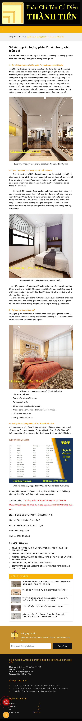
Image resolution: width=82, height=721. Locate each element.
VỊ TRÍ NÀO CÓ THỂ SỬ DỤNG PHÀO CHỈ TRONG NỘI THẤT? (34, 691)
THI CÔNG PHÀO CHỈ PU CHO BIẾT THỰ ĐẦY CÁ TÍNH (33, 554)
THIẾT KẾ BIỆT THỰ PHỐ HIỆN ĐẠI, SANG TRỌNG (31, 563)
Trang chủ (12, 37)
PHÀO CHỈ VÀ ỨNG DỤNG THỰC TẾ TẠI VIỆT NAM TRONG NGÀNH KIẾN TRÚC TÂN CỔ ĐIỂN (46, 583)
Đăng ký (62, 646)
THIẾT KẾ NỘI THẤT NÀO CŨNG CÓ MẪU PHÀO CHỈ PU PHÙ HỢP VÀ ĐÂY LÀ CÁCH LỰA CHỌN (45, 599)
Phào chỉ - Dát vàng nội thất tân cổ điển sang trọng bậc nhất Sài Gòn (36, 685)
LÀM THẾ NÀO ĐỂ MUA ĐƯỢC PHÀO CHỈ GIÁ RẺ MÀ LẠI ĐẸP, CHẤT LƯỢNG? (40, 688)
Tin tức (21, 37)
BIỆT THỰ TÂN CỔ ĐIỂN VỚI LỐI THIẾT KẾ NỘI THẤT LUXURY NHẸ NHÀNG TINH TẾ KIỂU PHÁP (44, 615)
